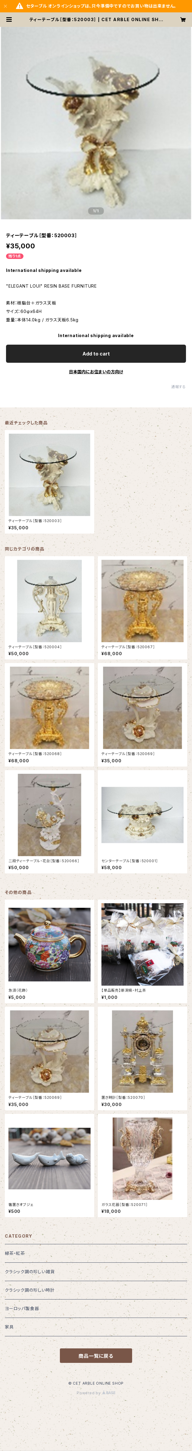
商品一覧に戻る (96, 1356)
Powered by (96, 1393)
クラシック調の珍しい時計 (30, 1290)
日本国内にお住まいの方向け (96, 371)
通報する (178, 386)
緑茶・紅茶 (15, 1253)
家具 (9, 1326)
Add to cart (96, 354)
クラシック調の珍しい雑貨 (30, 1271)
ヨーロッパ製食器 (22, 1308)
